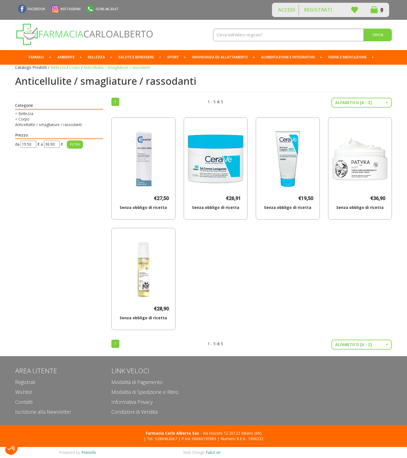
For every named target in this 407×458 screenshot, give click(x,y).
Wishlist (354, 10)
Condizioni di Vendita (134, 411)
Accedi (286, 9)
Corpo (74, 67)
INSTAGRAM (71, 8)
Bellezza (58, 67)
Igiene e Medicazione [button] (347, 57)
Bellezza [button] (96, 57)
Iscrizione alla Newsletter (43, 411)
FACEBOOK (36, 8)
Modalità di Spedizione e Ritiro (144, 392)
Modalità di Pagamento (137, 382)
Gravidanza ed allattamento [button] (220, 57)
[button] (361, 103)
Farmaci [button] (36, 57)
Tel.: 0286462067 (162, 438)
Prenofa (88, 452)
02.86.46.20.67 (107, 8)
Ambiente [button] (66, 57)
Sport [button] (173, 57)
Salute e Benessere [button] (136, 57)
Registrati (318, 9)
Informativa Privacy (132, 402)
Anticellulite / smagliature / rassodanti (48, 124)
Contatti (23, 402)
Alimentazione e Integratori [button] (288, 57)
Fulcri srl (213, 452)
